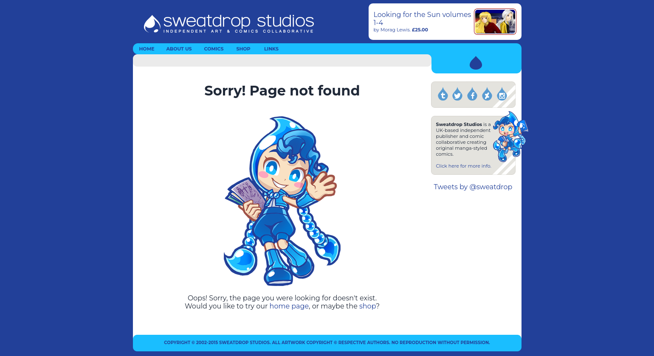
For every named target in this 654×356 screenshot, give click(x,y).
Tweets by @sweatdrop (473, 187)
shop (367, 306)
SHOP (243, 49)
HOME (146, 49)
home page (289, 306)
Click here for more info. (463, 166)
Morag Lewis (395, 30)
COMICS (214, 49)
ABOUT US (179, 49)
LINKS (271, 49)
